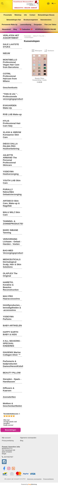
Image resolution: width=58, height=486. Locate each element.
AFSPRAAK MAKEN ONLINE (45, 29)
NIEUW (6, 53)
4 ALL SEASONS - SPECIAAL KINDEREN (12, 343)
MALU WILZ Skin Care (11, 213)
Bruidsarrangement (31, 20)
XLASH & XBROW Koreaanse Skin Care (12, 134)
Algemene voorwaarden (28, 438)
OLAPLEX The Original (10, 274)
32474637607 (8, 457)
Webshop (18, 15)
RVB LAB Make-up (12, 114)
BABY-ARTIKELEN (12, 325)
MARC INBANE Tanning (10, 231)
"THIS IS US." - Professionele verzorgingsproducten (14, 96)
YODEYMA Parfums (8, 317)
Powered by (29, 484)
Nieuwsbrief (6, 29)
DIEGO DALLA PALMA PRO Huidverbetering (11, 146)
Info (25, 15)
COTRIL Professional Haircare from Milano (10, 77)
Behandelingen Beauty (46, 15)
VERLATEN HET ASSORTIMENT (11, 36)
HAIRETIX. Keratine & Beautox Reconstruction (11, 286)
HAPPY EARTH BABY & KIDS (10, 333)
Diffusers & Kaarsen (8, 389)
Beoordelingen (10, 430)
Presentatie (8, 15)
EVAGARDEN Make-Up (9, 106)
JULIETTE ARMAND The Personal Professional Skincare (10, 160)
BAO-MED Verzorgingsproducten (14, 251)
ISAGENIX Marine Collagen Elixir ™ (12, 353)
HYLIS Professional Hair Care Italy (11, 123)
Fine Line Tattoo (50, 24)
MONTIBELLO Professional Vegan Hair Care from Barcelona (11, 63)
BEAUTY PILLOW (12, 372)
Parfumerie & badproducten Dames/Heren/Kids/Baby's (16, 363)
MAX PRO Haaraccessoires (11, 297)
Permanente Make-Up (9, 24)
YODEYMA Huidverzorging (11, 172)
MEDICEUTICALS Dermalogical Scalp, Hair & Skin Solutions (12, 263)
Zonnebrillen (9, 397)
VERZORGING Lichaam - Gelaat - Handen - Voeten (12, 241)
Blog (15, 29)
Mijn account (6, 438)
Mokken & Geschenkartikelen (12, 404)
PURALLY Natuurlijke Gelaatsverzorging (12, 192)
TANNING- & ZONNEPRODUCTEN (13, 222)
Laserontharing (25, 24)
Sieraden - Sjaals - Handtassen (12, 380)
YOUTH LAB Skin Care (11, 181)
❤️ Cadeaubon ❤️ (26, 29)
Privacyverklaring (8, 440)
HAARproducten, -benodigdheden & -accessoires (12, 307)
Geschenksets (10, 87)
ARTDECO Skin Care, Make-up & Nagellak (11, 203)
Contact (32, 15)
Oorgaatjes (38, 24)
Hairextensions (45, 20)
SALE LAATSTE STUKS (11, 45)
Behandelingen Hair (14, 20)
